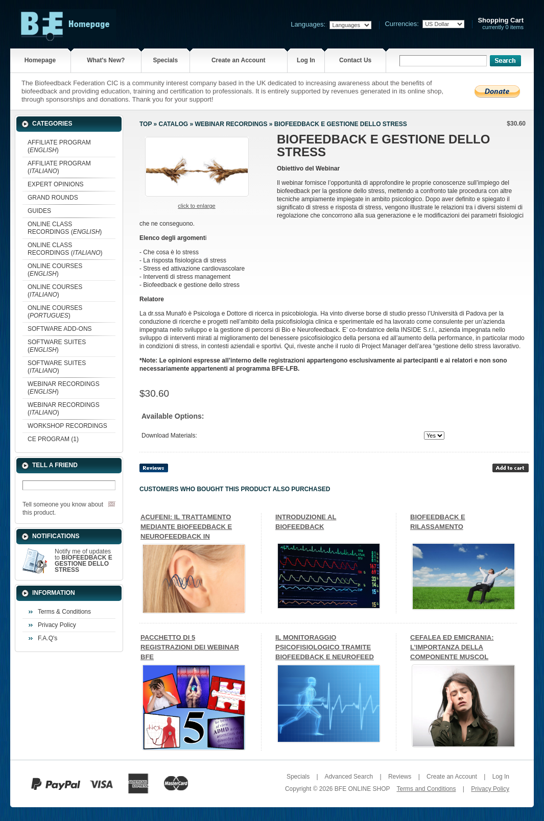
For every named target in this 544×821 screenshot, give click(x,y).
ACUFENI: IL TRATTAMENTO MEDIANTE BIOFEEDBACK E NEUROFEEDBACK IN (186, 526)
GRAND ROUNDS (53, 197)
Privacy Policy (57, 625)
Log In (306, 60)
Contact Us (355, 60)
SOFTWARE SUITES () (57, 346)
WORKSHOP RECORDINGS (67, 425)
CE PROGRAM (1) (53, 439)
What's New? (106, 60)
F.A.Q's (47, 638)
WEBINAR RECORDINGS (231, 124)
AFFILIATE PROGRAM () (59, 146)
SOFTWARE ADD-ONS (60, 328)
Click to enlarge (196, 206)
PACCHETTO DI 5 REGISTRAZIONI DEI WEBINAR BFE (189, 647)
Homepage (40, 60)
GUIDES (39, 210)
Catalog (173, 124)
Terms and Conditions (426, 788)
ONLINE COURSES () (55, 269)
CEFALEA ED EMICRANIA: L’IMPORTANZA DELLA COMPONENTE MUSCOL (451, 647)
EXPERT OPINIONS (56, 184)
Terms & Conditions (64, 611)
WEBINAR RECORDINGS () (64, 387)
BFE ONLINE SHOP (362, 788)
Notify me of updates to (83, 560)
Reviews (399, 776)
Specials (165, 60)
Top (145, 124)
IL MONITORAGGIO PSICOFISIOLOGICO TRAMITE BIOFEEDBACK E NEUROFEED (324, 647)
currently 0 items (501, 23)
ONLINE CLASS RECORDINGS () (65, 228)
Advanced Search (348, 776)
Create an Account (238, 60)
